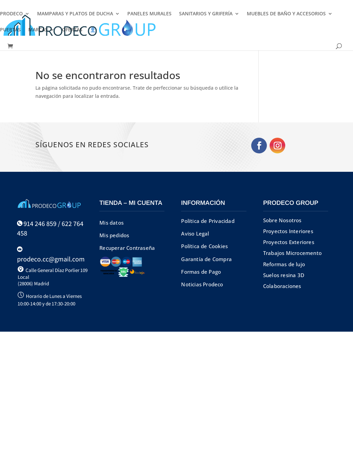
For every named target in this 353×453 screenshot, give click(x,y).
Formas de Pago (201, 271)
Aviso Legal (195, 233)
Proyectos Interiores (288, 231)
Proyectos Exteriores (288, 242)
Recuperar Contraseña (127, 247)
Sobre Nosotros (282, 220)
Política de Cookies (204, 246)
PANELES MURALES (149, 14)
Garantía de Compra (206, 259)
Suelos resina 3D (283, 275)
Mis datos (111, 222)
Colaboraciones (282, 286)
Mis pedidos (114, 235)
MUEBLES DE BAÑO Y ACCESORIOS (286, 14)
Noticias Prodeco (202, 284)
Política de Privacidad (207, 220)
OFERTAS (72, 30)
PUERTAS (10, 30)
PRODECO (11, 14)
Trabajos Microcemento (292, 253)
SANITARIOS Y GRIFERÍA (205, 14)
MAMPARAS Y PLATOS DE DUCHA (75, 14)
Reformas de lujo (284, 264)
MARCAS (38, 30)
